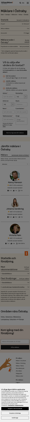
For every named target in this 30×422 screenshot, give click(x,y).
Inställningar (15, 419)
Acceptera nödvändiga (15, 415)
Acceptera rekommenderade (15, 410)
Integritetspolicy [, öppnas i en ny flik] (19, 407)
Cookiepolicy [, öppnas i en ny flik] (11, 407)
